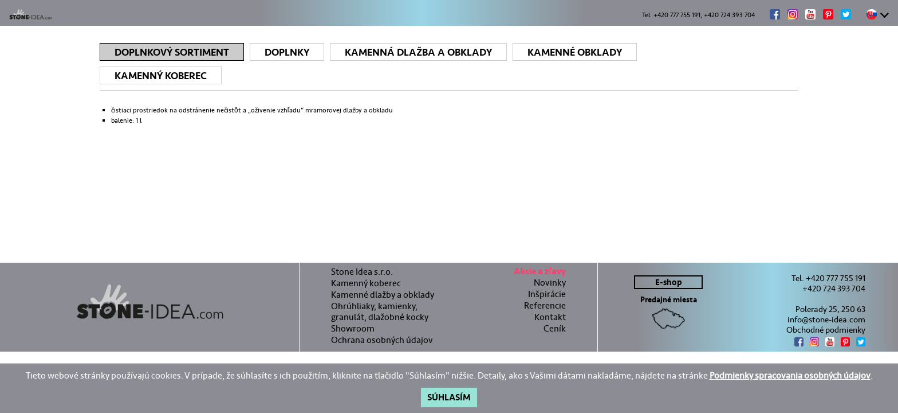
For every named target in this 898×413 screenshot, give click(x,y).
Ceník (554, 327)
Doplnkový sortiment (172, 52)
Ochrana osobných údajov (382, 339)
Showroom (353, 327)
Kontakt (550, 316)
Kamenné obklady (574, 52)
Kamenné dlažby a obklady (382, 294)
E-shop (668, 281)
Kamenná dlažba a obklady (418, 52)
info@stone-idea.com (826, 319)
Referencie (545, 304)
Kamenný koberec (161, 76)
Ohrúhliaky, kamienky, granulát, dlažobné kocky (379, 311)
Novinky (550, 281)
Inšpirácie (547, 293)
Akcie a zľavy (540, 272)
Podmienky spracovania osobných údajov (790, 375)
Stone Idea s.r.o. (362, 271)
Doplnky (287, 52)
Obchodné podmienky (825, 329)
